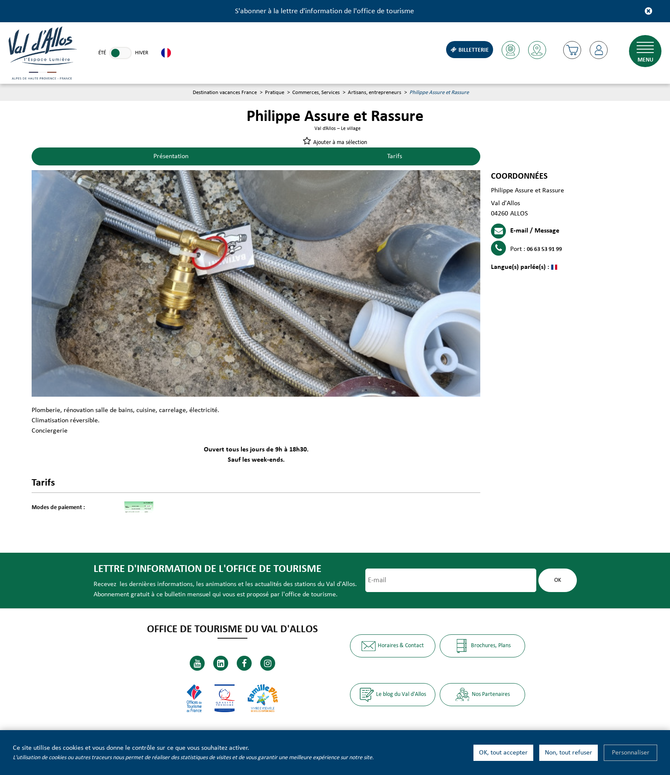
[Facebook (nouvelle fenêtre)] (244, 663)
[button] (572, 50)
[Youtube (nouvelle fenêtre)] (197, 663)
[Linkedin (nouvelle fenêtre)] (220, 663)
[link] (120, 53)
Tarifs (394, 156)
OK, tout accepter (503, 752)
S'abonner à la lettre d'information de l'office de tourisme (324, 11)
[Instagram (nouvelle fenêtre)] (267, 663)
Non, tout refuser (568, 752)
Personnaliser (630, 752)
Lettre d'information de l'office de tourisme (207, 569)
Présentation (170, 156)
